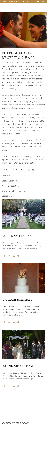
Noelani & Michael (17, 300)
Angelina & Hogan (17, 236)
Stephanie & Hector (18, 366)
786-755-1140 (38, 1)
